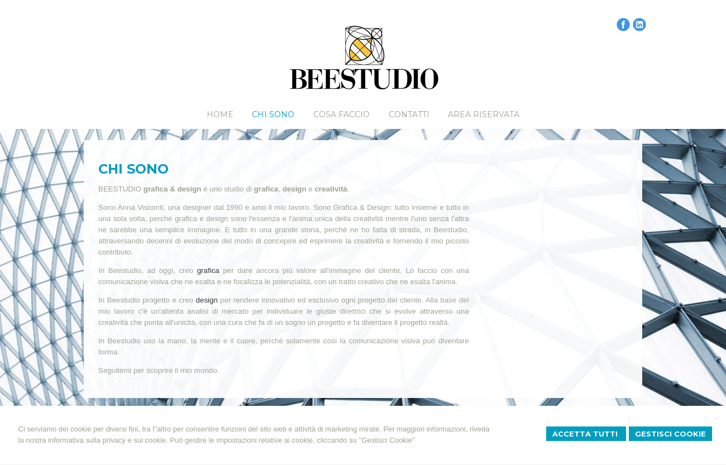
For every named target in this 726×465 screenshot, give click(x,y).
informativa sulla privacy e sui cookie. (108, 440)
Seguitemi (114, 370)
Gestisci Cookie (670, 433)
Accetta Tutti (586, 433)
